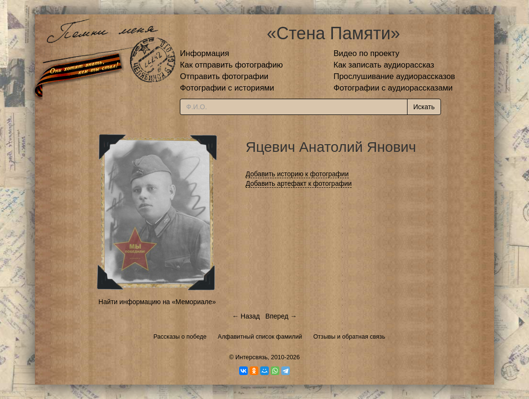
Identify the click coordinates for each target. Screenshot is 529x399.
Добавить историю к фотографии (297, 174)
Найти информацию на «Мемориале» (157, 302)
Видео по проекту (366, 53)
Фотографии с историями (227, 87)
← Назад (246, 316)
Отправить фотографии (224, 76)
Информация (204, 53)
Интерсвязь (251, 357)
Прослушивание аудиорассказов (394, 76)
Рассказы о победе (180, 336)
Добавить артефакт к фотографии (299, 183)
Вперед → (281, 316)
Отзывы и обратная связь (349, 336)
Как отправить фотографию (231, 64)
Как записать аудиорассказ (383, 64)
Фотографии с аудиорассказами (392, 87)
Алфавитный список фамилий (260, 336)
